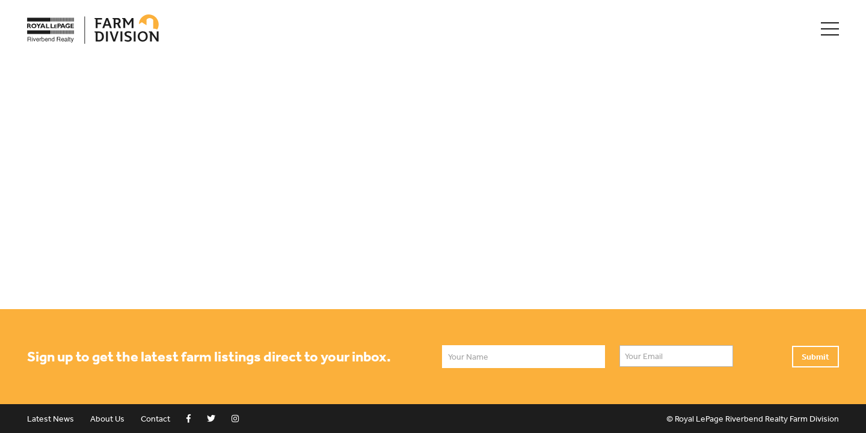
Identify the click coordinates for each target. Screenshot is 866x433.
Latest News (50, 418)
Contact (155, 418)
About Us (107, 418)
